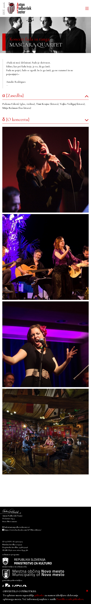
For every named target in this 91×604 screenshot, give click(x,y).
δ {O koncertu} (15, 119)
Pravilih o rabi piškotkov (69, 599)
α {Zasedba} (13, 95)
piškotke (39, 595)
